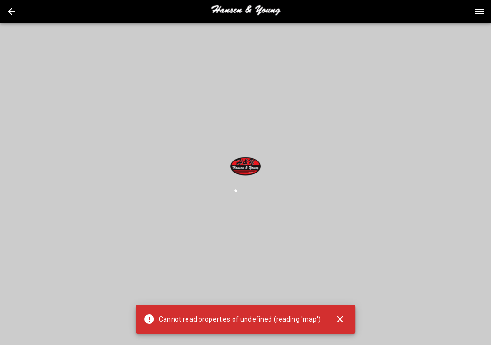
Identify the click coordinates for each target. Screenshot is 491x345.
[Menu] (479, 11)
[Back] (11, 11)
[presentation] (245, 11)
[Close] (339, 319)
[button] (11, 11)
